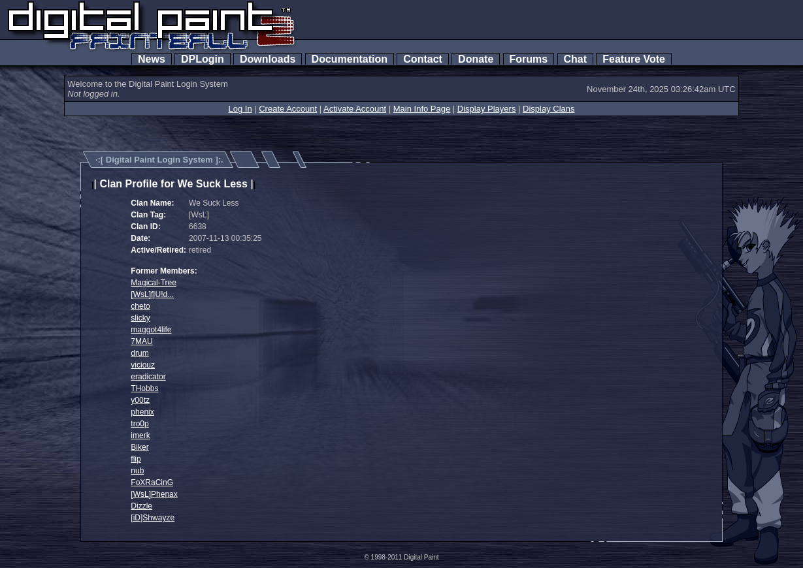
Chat (575, 59)
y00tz (140, 400)
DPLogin (202, 59)
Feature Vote (634, 59)
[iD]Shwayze (152, 517)
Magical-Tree (153, 282)
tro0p (139, 423)
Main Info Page (421, 109)
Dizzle (141, 506)
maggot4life (151, 329)
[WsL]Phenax (154, 494)
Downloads (267, 59)
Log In (240, 109)
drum (139, 353)
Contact (422, 59)
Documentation (349, 59)
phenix (142, 412)
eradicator (148, 376)
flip (135, 459)
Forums (528, 59)
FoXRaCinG (152, 482)
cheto (140, 306)
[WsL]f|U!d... (152, 294)
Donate (475, 59)
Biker (139, 447)
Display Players (486, 109)
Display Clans (548, 109)
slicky (140, 318)
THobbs (144, 388)
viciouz (143, 365)
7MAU (141, 341)
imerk (140, 435)
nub (137, 470)
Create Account (288, 109)
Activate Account (354, 109)
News (151, 59)
